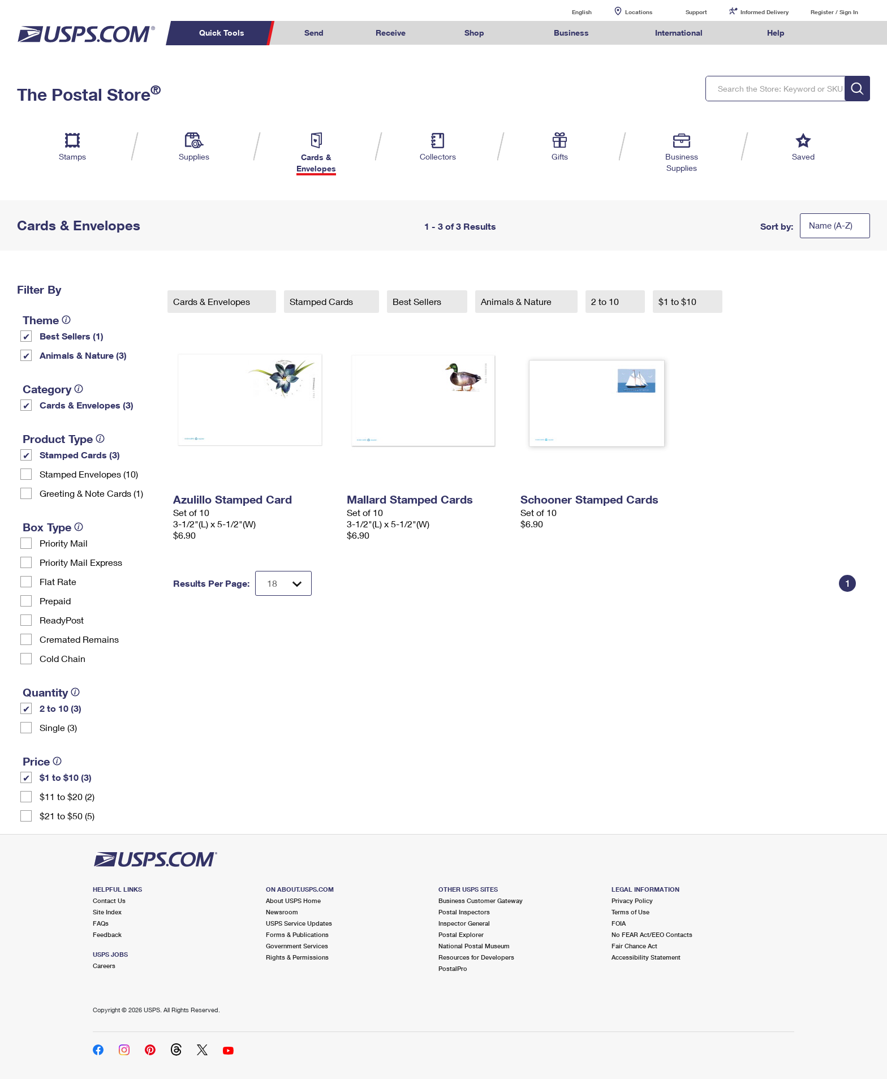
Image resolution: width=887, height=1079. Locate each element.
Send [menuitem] (314, 32)
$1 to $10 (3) (66, 777)
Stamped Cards (322, 301)
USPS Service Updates (299, 923)
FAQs (101, 923)
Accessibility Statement (646, 957)
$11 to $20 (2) (67, 796)
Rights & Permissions (297, 957)
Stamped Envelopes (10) (89, 473)
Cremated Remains (79, 639)
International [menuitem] (679, 32)
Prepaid (55, 600)
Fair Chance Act (634, 945)
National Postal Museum (474, 945)
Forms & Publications (297, 934)
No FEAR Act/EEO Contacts (652, 934)
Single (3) (58, 727)
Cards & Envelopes (212, 301)
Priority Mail (64, 543)
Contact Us (109, 900)
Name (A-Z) (830, 225)
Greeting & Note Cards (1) (91, 493)
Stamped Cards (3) (80, 454)
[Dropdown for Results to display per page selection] (283, 583)
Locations (638, 11)
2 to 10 (606, 301)
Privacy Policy (632, 900)
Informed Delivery (764, 11)
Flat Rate (58, 581)
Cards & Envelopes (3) (87, 404)
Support (696, 11)
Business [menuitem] (571, 32)
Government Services (297, 945)
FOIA (619, 923)
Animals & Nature (517, 301)
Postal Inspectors (464, 911)
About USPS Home (293, 900)
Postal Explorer (461, 934)
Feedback (107, 934)
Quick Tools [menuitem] (221, 32)
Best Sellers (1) (72, 335)
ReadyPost (62, 619)
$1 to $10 (678, 301)
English (570, 11)
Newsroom (282, 911)
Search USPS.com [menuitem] (833, 33)
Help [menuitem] (776, 32)
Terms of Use (630, 911)
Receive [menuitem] (391, 32)
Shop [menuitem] (474, 32)
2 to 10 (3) (60, 708)
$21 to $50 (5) (67, 815)
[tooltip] (66, 319)
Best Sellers (418, 301)
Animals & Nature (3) (83, 355)
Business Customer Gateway (480, 900)
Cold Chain (62, 658)
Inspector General (464, 923)
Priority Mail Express (81, 562)
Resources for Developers (476, 957)
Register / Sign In (834, 11)
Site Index (107, 911)
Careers (104, 965)
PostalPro (452, 968)
